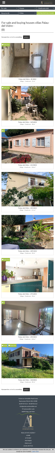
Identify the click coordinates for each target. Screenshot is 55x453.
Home (28, 435)
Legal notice (28, 446)
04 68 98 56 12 (33, 404)
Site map (28, 438)
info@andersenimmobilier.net (28, 406)
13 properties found (46, 15)
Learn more (35, 451)
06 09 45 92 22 (23, 404)
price (26, 37)
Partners (28, 440)
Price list (28, 443)
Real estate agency (28, 433)
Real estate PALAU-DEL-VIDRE (28, 401)
